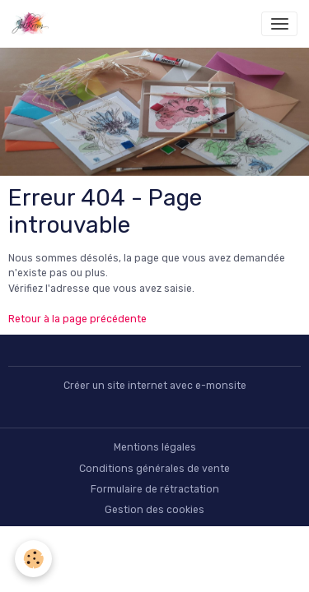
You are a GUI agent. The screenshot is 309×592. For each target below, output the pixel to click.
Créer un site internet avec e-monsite (154, 385)
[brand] (33, 24)
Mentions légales (155, 447)
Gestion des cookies (154, 510)
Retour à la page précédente (77, 319)
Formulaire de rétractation (155, 489)
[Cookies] (33, 558)
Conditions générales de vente (154, 468)
